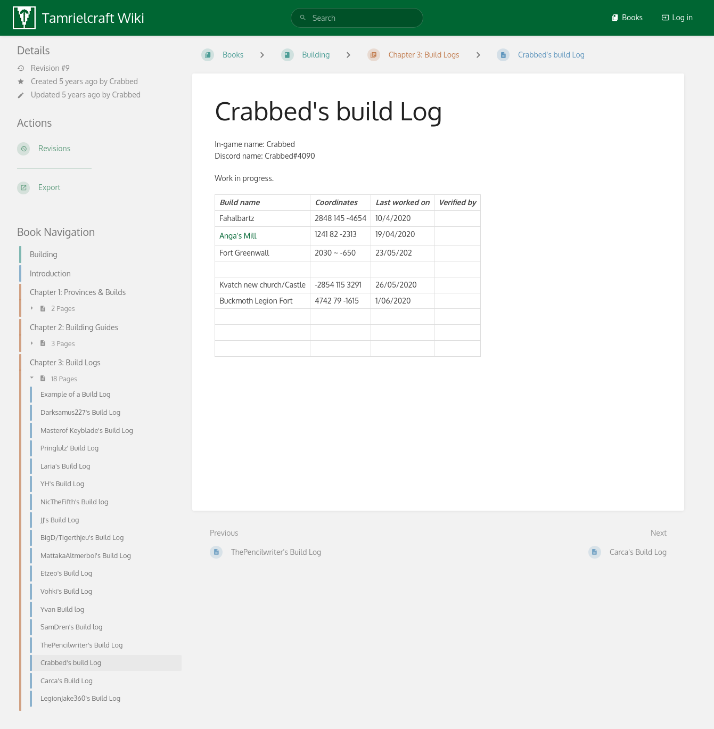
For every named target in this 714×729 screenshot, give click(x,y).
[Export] (96, 188)
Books (627, 17)
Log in (677, 17)
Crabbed (123, 81)
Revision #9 (43, 68)
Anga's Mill (237, 235)
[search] (357, 18)
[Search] (303, 17)
